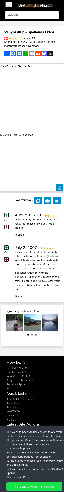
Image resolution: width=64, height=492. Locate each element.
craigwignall (13, 430)
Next (52, 322)
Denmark (33, 46)
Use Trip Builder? (16, 372)
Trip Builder (13, 407)
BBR (31, 430)
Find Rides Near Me (18, 368)
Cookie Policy (10, 483)
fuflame (11, 446)
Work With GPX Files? (18, 376)
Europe (38, 42)
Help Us (11, 419)
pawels (11, 434)
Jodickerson (14, 442)
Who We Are (13, 411)
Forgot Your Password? (20, 380)
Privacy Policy (52, 479)
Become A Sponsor (17, 384)
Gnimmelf (10, 42)
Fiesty (10, 450)
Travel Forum (14, 403)
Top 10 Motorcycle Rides (20, 399)
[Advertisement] (32, 101)
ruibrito (11, 438)
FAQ (9, 388)
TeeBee (19, 235)
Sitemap (38, 479)
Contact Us (13, 415)
